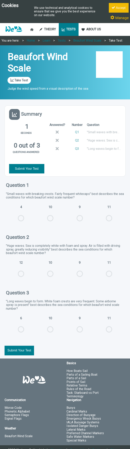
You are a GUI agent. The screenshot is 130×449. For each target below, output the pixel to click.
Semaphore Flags (17, 408)
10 (50, 208)
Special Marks (76, 433)
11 (109, 208)
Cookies (98, 442)
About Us (57, 442)
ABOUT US (91, 29)
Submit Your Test (27, 161)
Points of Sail (75, 374)
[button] (13, 34)
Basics (71, 356)
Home (31, 40)
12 (20, 264)
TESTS (69, 29)
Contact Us (77, 442)
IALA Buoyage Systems (82, 415)
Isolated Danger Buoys (82, 418)
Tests (62, 40)
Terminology (75, 389)
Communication (15, 393)
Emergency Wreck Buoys (83, 411)
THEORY (47, 29)
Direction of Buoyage (81, 408)
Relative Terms (76, 378)
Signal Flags (13, 411)
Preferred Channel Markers (85, 426)
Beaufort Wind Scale (87, 40)
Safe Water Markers (80, 429)
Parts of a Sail (76, 371)
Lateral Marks (75, 422)
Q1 (77, 132)
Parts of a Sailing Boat (81, 367)
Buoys (70, 400)
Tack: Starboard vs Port (82, 385)
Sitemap (116, 442)
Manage (119, 18)
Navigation (73, 393)
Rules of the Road (78, 382)
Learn (46, 40)
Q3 (77, 149)
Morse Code (13, 400)
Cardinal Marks (76, 404)
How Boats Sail (77, 364)
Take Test (115, 40)
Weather (10, 421)
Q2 (77, 140)
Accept (118, 7)
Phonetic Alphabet (17, 404)
